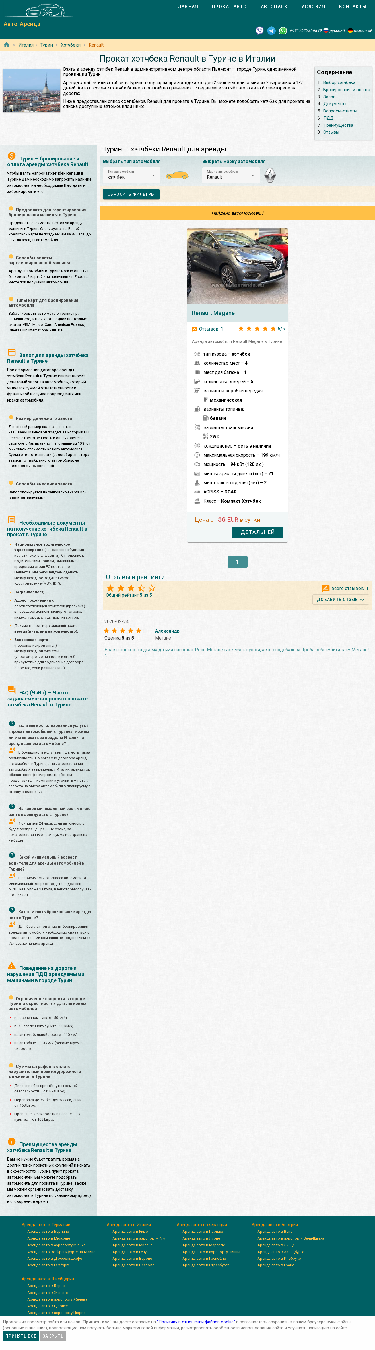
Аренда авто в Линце (276, 1245)
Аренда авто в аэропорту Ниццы (211, 1252)
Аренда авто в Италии (129, 1224)
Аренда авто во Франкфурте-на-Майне (61, 1252)
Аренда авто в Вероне (132, 1258)
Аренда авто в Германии (46, 1224)
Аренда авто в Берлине (48, 1231)
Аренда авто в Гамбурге (48, 1265)
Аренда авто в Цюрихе (47, 1306)
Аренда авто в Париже (202, 1231)
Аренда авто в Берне (46, 1286)
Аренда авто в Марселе (203, 1245)
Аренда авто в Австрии (275, 1224)
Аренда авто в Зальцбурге (280, 1252)
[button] (131, 175)
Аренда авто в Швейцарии (48, 1279)
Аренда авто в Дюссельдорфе (54, 1258)
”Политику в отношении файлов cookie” (196, 1321)
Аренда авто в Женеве (47, 1293)
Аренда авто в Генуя (130, 1252)
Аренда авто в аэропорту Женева (57, 1299)
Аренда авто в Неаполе (133, 1265)
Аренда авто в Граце (275, 1265)
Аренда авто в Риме (130, 1231)
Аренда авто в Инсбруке (279, 1258)
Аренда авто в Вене (274, 1231)
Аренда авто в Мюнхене (48, 1238)
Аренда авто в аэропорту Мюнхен (57, 1245)
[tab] (186, 7)
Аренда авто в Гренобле (204, 1258)
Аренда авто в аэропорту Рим (138, 1238)
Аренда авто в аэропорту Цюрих (56, 1313)
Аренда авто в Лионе (201, 1238)
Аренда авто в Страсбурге (205, 1265)
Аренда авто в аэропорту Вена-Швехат (291, 1238)
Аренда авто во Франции (202, 1224)
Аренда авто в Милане (132, 1245)
